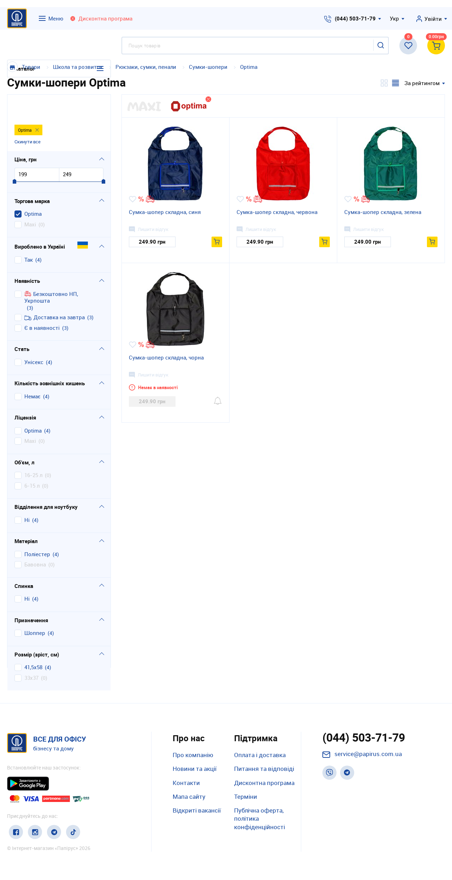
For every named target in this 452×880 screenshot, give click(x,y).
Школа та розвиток (78, 66)
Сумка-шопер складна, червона (277, 211)
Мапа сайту (189, 796)
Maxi (30, 201)
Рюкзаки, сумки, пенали (145, 66)
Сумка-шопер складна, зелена (382, 211)
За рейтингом (422, 83)
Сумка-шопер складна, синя (165, 211)
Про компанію (193, 755)
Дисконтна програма (264, 783)
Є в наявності (42, 305)
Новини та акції (194, 769)
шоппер (34, 610)
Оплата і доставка (260, 755)
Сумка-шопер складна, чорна (166, 357)
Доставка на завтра (54, 294)
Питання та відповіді (264, 769)
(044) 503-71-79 (355, 18)
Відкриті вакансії (197, 810)
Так (28, 236)
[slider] (14, 159)
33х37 (31, 655)
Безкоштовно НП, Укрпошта (51, 274)
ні (27, 497)
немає (32, 373)
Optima (248, 66)
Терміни (245, 796)
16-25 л (33, 452)
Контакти (186, 783)
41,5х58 (33, 644)
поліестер (37, 531)
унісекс (33, 339)
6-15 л (32, 462)
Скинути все (27, 118)
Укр (394, 18)
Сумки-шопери (208, 66)
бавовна (35, 541)
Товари (31, 66)
